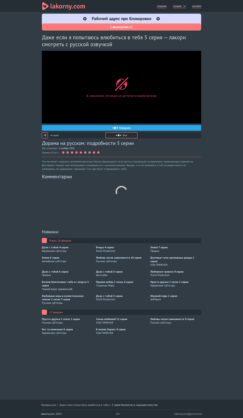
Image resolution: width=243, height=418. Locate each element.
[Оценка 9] (98, 152)
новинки (162, 6)
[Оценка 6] (85, 152)
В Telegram (121, 128)
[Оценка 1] (63, 152)
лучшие (179, 6)
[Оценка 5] (81, 152)
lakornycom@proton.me (188, 413)
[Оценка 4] (76, 152)
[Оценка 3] (72, 152)
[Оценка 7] (89, 152)
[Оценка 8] (94, 152)
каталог (196, 6)
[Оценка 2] (67, 152)
